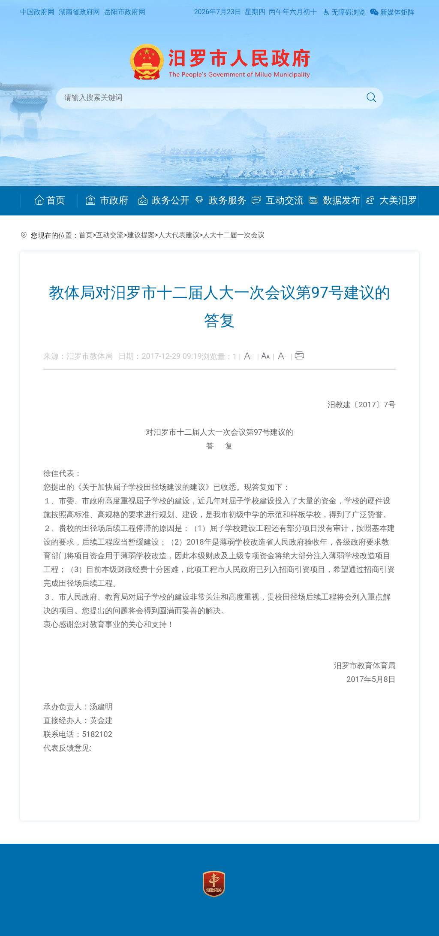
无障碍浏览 (344, 12)
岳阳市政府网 (124, 12)
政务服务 (221, 200)
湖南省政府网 (79, 12)
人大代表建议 (178, 235)
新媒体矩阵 (392, 12)
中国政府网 (37, 12)
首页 (50, 200)
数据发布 (335, 200)
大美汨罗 (391, 200)
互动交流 (278, 200)
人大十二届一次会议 (234, 235)
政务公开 (164, 200)
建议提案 (141, 235)
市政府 (107, 200)
